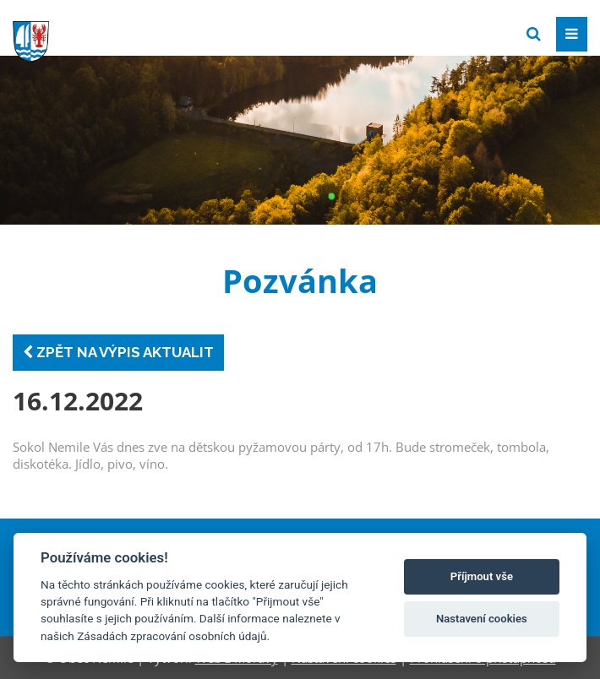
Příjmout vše (481, 576)
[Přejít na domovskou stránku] (139, 33)
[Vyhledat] (533, 34)
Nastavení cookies (481, 618)
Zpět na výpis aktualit (118, 352)
